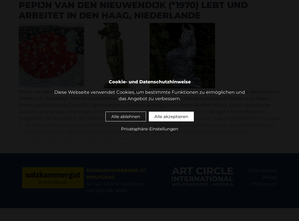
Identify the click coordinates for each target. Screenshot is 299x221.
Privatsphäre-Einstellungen (149, 129)
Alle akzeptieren (171, 116)
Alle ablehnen (125, 116)
